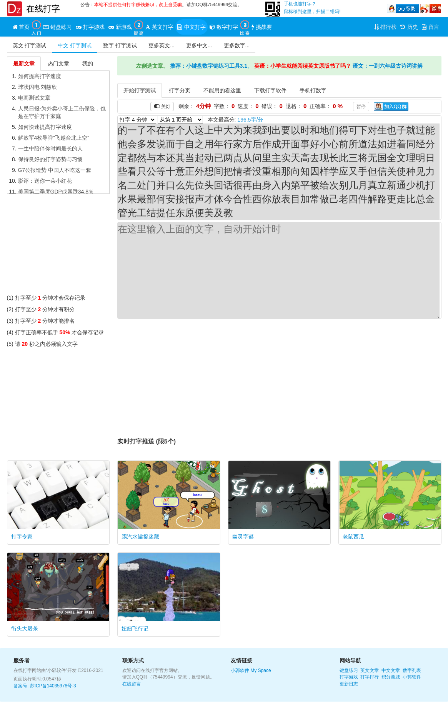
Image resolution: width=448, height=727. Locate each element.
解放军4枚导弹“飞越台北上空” (53, 138)
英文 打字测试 (30, 45)
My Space (260, 670)
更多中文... (199, 45)
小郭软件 (240, 670)
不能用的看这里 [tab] (222, 90)
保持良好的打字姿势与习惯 (50, 159)
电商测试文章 (34, 98)
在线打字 (43, 8)
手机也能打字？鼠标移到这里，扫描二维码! (312, 7)
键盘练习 (349, 670)
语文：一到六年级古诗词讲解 (388, 66)
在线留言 (131, 684)
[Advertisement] (58, 246)
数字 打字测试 (120, 45)
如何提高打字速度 (39, 76)
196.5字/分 (250, 120)
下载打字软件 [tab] (270, 90)
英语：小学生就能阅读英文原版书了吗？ (302, 66)
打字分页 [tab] (179, 90)
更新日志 (349, 684)
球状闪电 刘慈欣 (37, 87)
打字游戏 (349, 677)
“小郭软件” (56, 670)
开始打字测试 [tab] (139, 90)
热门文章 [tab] (58, 63)
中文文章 (390, 670)
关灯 (162, 106)
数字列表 (412, 670)
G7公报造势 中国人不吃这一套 (55, 170)
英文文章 (369, 670)
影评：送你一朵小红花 (45, 181)
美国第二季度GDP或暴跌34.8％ (56, 191)
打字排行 (369, 677)
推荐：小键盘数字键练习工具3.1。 (211, 66)
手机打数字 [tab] (313, 90)
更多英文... (161, 45)
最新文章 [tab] (24, 63)
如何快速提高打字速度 (45, 127)
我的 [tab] (87, 63)
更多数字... (237, 45)
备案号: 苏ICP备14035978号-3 (44, 686)
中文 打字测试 (75, 45)
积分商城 (390, 677)
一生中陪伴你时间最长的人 (50, 148)
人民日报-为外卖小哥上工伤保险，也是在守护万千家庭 (62, 112)
